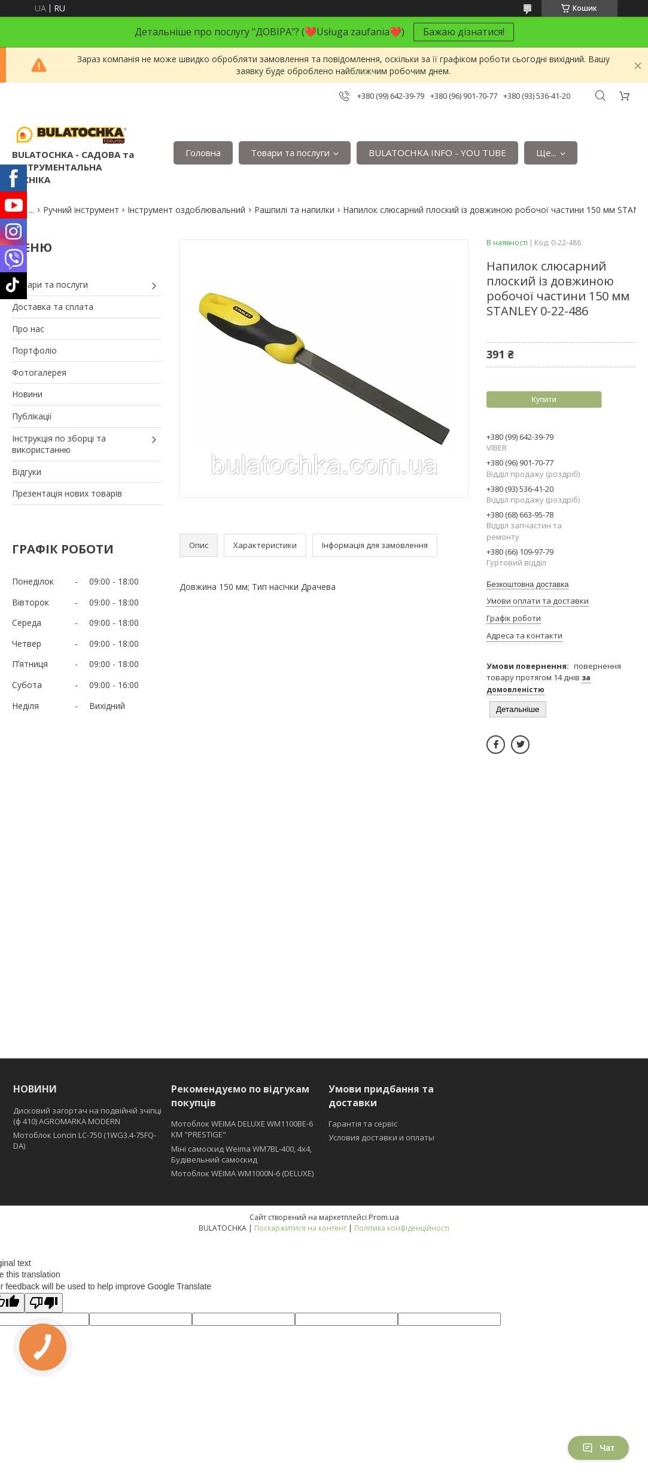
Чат (598, 1448)
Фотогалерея (39, 372)
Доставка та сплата (52, 306)
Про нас (28, 328)
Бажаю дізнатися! (463, 31)
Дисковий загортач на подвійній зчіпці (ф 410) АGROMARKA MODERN (87, 1116)
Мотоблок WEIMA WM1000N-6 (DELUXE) (242, 1173)
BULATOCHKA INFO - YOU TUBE (437, 153)
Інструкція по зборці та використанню (59, 444)
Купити (543, 399)
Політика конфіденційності (401, 1228)
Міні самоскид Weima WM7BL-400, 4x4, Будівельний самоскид (241, 1154)
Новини (27, 394)
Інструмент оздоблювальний (186, 209)
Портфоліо (34, 350)
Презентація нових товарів (67, 493)
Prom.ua (384, 1217)
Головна (203, 153)
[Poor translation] (44, 1303)
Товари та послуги (290, 153)
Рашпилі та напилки (294, 209)
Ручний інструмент (81, 209)
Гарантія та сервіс (362, 1123)
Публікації (32, 416)
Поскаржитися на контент (300, 1228)
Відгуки (26, 471)
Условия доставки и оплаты (381, 1137)
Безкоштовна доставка (527, 584)
